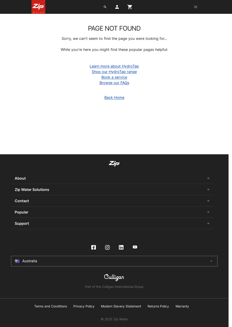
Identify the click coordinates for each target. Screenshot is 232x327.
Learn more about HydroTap (114, 66)
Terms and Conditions (50, 306)
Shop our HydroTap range (114, 71)
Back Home (114, 97)
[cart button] (130, 7)
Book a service (114, 77)
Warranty (182, 306)
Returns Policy (158, 306)
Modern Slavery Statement (121, 306)
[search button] (105, 7)
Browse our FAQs (114, 82)
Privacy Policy (84, 306)
